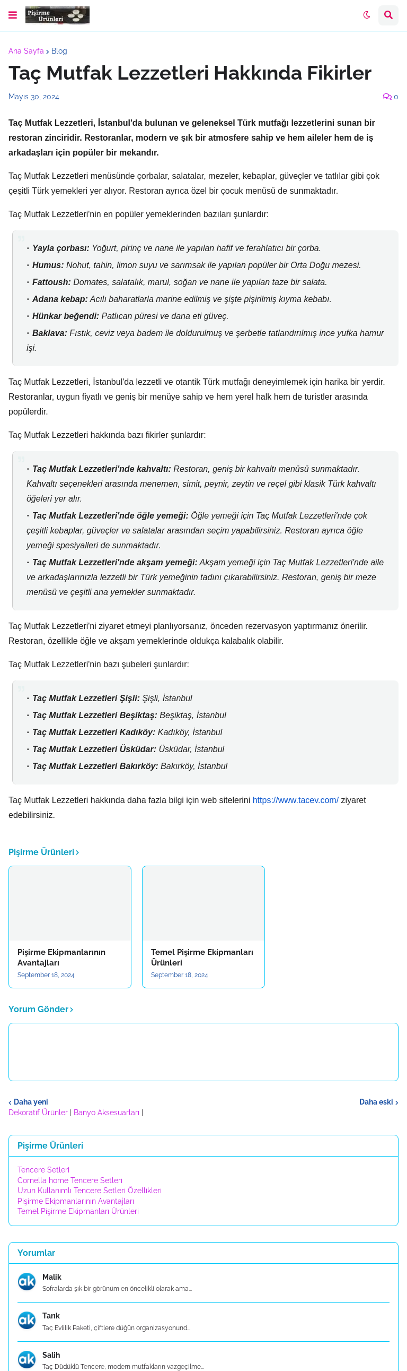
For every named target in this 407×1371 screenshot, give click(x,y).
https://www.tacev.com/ (296, 800)
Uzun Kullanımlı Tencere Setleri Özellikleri (89, 1190)
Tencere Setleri (43, 1170)
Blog (59, 51)
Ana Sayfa (26, 51)
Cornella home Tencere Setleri (69, 1180)
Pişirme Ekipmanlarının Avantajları (61, 957)
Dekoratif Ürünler (39, 1112)
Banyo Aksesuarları (107, 1112)
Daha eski (376, 1102)
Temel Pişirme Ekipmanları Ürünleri (202, 957)
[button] (12, 15)
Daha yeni (31, 1102)
